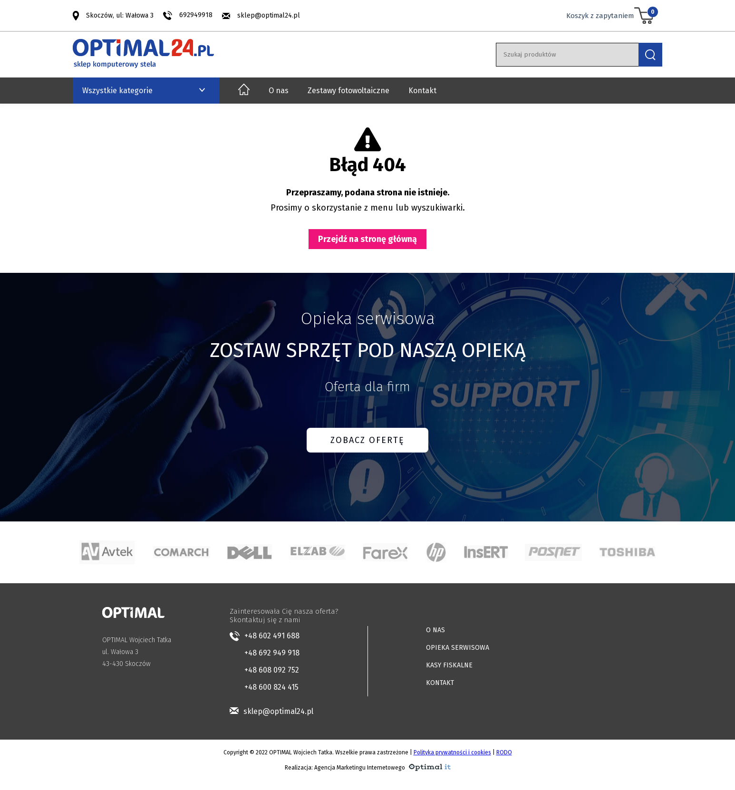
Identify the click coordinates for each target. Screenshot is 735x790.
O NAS (435, 630)
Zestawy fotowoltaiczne (348, 90)
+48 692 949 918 (272, 652)
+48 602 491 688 (272, 635)
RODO (504, 752)
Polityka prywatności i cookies (452, 752)
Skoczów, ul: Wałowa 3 (120, 15)
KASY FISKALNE (449, 665)
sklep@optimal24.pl (268, 15)
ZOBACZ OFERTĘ (367, 440)
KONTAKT (440, 683)
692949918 (196, 15)
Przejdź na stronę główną (367, 239)
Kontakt (422, 90)
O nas (279, 90)
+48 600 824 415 (271, 687)
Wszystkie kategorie (117, 90)
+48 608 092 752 (271, 669)
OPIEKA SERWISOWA (457, 648)
